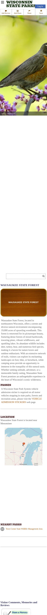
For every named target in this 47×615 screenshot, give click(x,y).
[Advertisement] (23, 575)
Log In (40, 6)
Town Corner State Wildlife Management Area (24, 529)
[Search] (25, 276)
